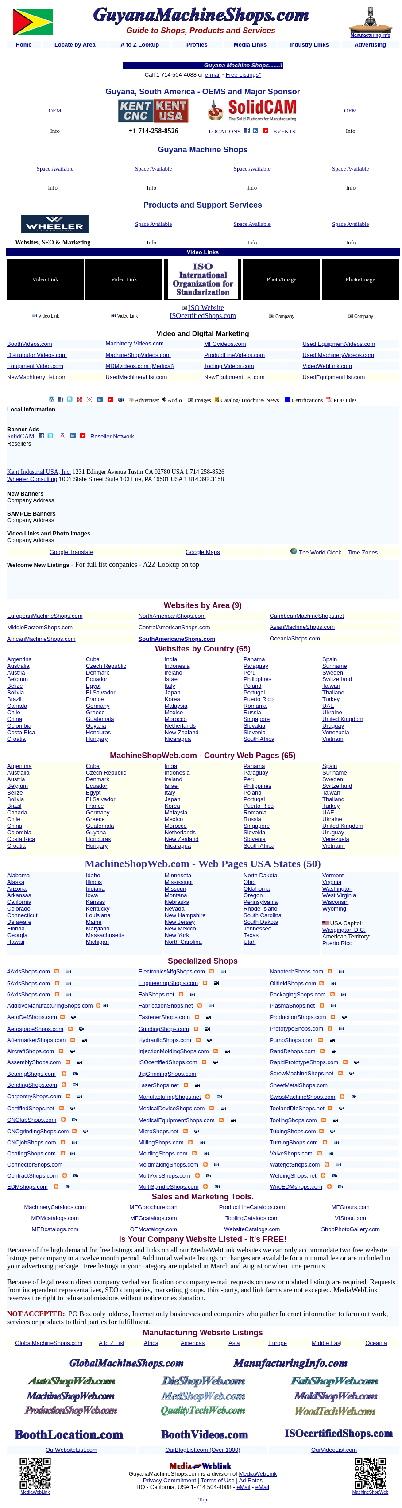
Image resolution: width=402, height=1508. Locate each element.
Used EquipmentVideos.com (339, 344)
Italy (170, 685)
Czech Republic (106, 666)
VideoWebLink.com (327, 366)
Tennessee (257, 928)
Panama (254, 659)
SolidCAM (21, 436)
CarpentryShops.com (34, 1096)
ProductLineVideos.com (234, 355)
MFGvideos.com (225, 344)
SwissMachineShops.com (302, 1096)
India (171, 659)
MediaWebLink (35, 1492)
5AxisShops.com (28, 983)
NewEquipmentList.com (234, 377)
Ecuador (96, 679)
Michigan (97, 941)
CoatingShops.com (31, 1153)
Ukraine (332, 712)
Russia (252, 712)
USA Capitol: (346, 923)
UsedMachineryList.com (136, 377)
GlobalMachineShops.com (48, 1343)
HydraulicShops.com (165, 1040)
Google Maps (203, 552)
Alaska (15, 882)
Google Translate (71, 552)
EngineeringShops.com (168, 983)
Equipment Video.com (35, 366)
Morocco (176, 719)
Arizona (17, 888)
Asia (234, 1343)
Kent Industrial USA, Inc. (39, 472)
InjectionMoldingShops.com (174, 1051)
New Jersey (180, 922)
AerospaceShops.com (35, 1029)
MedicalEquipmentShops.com (177, 1120)
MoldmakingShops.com (168, 1164)
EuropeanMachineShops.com (45, 616)
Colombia (19, 725)
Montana (176, 895)
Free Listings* (243, 74)
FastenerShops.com (164, 1017)
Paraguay (256, 666)
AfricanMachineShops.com (41, 639)
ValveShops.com (291, 1153)
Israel (172, 679)
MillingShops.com (161, 1142)
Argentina (19, 659)
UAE (328, 705)
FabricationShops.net (166, 1005)
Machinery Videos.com (135, 343)
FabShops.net (156, 994)
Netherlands (180, 725)
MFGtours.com (351, 1207)
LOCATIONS (224, 131)
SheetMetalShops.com (299, 1085)
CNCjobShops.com (31, 1142)
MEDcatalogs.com (55, 1229)
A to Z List (111, 1343)
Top (202, 1499)
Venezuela (335, 732)
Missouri (175, 888)
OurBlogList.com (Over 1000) (202, 1449)
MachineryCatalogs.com (55, 1207)
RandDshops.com (292, 1051)
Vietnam (332, 739)
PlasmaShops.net (292, 1005)
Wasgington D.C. (344, 930)
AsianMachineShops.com (302, 627)
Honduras (98, 732)
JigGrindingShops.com (168, 1073)
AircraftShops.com (30, 1051)
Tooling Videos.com (229, 366)
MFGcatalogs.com (153, 1218)
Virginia (331, 882)
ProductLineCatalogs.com (252, 1207)
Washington (337, 888)
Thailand (333, 692)
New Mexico (180, 928)
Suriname (334, 666)
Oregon (253, 895)
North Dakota (261, 875)
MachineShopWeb (370, 1492)
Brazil (14, 699)
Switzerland (337, 679)
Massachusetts (105, 935)
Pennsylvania (261, 902)
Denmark (97, 672)
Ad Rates (251, 1480)
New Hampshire (185, 915)
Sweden (332, 672)
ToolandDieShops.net (297, 1108)
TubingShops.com (293, 1131)
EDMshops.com (27, 1186)
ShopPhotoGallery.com (350, 1229)
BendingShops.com (32, 1085)
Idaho (93, 875)
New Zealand (182, 732)
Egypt (93, 685)
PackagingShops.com (297, 994)
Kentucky (97, 908)
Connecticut (22, 915)
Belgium (17, 679)
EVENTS (285, 131)
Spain (329, 659)
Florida (16, 928)
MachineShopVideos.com (138, 355)
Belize (15, 685)
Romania (255, 705)
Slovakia (254, 725)
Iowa (92, 895)
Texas (251, 935)
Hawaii (15, 941)
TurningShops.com (294, 1142)
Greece (95, 712)
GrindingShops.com (164, 1029)
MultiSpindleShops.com (169, 1186)
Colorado (19, 908)
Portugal (254, 692)
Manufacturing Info (370, 35)
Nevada (175, 908)
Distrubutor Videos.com (37, 355)
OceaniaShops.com (295, 638)
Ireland (173, 672)
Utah (249, 941)
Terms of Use (218, 1480)
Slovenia (255, 732)
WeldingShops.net (293, 1175)
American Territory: (346, 936)
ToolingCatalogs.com (252, 1218)
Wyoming (334, 908)
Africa (151, 1343)
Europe (277, 1343)
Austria (16, 672)
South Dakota (261, 922)
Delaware (19, 922)
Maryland (97, 928)
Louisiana (98, 915)
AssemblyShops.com (34, 1062)
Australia (18, 666)
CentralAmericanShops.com (174, 627)
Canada (17, 705)
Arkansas (19, 895)
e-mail (212, 74)
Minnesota (178, 875)
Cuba (93, 659)
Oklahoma (257, 888)
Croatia (16, 739)
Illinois (94, 882)
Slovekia (254, 832)
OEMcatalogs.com (153, 1229)
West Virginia (339, 895)
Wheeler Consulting (32, 479)
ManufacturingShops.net (170, 1096)
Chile (13, 712)
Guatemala (100, 719)
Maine (93, 922)
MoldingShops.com (163, 1153)
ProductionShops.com (298, 1017)
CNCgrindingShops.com (38, 1131)
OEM (55, 110)
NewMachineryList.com (36, 377)
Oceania (376, 1343)
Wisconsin (335, 902)
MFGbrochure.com (154, 1207)
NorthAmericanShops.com (172, 616)
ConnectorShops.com (34, 1164)
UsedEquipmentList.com (334, 377)
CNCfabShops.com (31, 1119)
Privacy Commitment (169, 1480)
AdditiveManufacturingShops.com (50, 1005)
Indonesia (177, 666)
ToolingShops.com (293, 1120)
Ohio (249, 882)
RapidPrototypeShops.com (304, 1062)
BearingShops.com (31, 1073)
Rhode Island (261, 908)
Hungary (97, 739)
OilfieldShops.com (293, 983)
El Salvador (100, 692)
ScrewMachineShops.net (301, 1073)
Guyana (96, 725)
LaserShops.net (159, 1085)
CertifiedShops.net (30, 1108)
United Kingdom (342, 719)
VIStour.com (350, 1218)
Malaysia (176, 705)
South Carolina (263, 915)
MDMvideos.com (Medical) (140, 366)
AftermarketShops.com (36, 1040)
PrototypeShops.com (296, 1028)
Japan (172, 692)
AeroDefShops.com (32, 1017)
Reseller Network (112, 436)
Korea (172, 699)
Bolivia (15, 692)
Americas (193, 1343)
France (95, 699)
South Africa (259, 739)
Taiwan (331, 685)
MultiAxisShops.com (164, 1175)
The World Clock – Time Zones (338, 552)
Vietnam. (333, 845)
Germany (97, 705)
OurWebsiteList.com (71, 1449)
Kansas (95, 902)
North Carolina (183, 941)
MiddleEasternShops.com (40, 627)
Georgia (17, 935)
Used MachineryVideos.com (339, 355)
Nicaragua (178, 739)
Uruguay (333, 725)
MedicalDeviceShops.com (172, 1108)
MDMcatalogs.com (55, 1218)
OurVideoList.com (334, 1449)
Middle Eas (326, 1343)
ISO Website (206, 307)
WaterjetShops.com (295, 1164)
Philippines (257, 679)
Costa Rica (21, 732)
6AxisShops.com (28, 994)
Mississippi (179, 882)
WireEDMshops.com (296, 1186)
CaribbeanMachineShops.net (307, 616)
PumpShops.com (291, 1040)
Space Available (55, 168)
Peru (249, 672)
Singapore (257, 719)
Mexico (174, 712)
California (19, 902)
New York (177, 935)
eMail (243, 1487)
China (14, 719)
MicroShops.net (158, 1131)
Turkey (331, 699)
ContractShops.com (32, 1175)
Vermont (333, 875)
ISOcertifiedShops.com (203, 315)
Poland (252, 685)
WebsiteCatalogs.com (252, 1229)
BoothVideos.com (29, 344)
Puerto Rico (259, 699)
